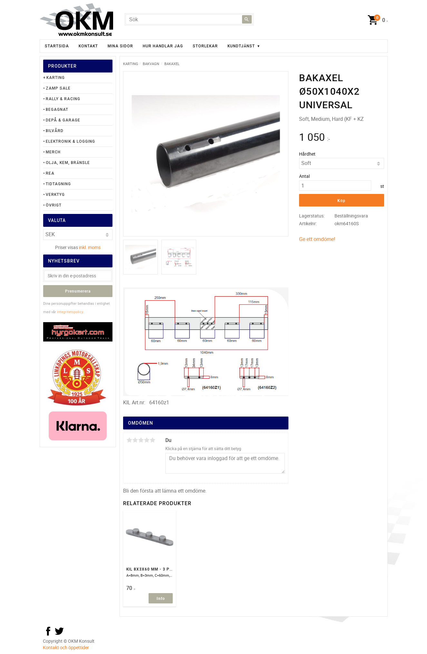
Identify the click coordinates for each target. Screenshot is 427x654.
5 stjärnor (153, 440)
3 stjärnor (141, 440)
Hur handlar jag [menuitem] (163, 46)
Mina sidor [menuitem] (120, 46)
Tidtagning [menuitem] (58, 184)
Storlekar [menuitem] (205, 46)
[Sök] (247, 19)
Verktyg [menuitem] (55, 194)
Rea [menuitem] (50, 173)
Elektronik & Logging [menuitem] (70, 141)
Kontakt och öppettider (66, 647)
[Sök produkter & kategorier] (189, 19)
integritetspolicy (70, 311)
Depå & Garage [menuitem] (63, 120)
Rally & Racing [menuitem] (63, 99)
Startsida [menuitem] (57, 46)
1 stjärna (129, 440)
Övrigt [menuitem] (54, 205)
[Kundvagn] (376, 20)
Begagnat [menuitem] (57, 109)
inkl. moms (90, 247)
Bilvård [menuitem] (54, 131)
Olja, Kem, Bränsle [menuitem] (68, 162)
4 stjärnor (147, 440)
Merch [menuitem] (53, 152)
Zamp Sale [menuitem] (58, 88)
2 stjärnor (135, 440)
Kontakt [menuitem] (88, 46)
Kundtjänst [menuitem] (241, 46)
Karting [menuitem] (55, 77)
